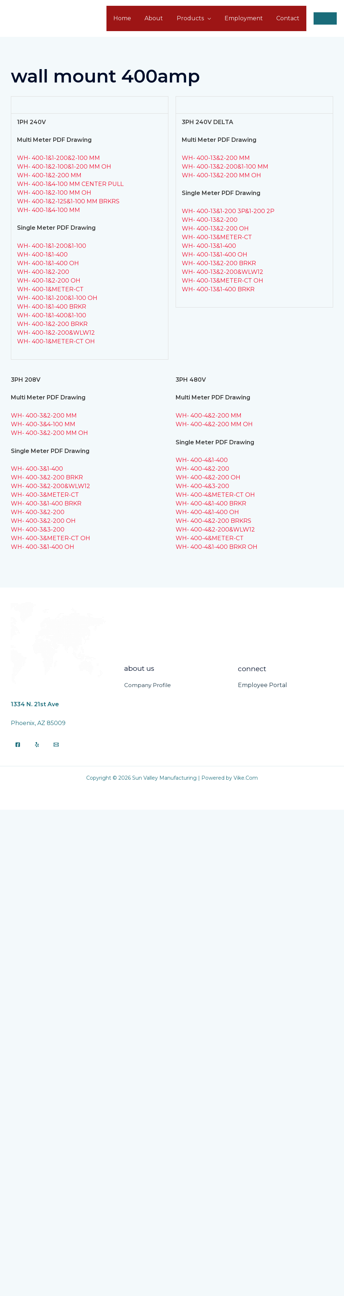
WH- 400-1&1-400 (42, 254)
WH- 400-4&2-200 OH (208, 477)
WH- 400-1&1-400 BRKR (51, 306)
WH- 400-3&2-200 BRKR (47, 477)
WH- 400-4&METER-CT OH (215, 494)
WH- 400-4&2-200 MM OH (214, 424)
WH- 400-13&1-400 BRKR (218, 289)
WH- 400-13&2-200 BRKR (219, 263)
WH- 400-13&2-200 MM (216, 157)
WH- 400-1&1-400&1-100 (51, 315)
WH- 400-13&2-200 (210, 219)
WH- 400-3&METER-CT (45, 494)
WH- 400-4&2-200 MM (209, 415)
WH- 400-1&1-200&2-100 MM (58, 157)
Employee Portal (262, 685)
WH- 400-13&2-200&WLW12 (222, 271)
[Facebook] (18, 744)
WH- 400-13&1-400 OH (214, 254)
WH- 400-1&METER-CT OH (56, 341)
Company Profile (147, 685)
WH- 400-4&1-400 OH (207, 512)
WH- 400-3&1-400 (37, 468)
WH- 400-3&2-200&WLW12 (50, 486)
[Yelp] (37, 744)
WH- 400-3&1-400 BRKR (46, 503)
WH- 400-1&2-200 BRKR (52, 324)
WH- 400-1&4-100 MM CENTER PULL (70, 184)
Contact (289, 18)
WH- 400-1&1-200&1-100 (51, 245)
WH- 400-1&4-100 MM (48, 210)
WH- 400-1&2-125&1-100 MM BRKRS (68, 201)
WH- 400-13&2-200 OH (215, 228)
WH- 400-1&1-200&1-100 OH (57, 298)
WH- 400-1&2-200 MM (49, 175)
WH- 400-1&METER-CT (50, 289)
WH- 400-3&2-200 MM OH (49, 432)
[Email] (56, 744)
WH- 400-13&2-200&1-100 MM (225, 166)
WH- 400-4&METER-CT (210, 538)
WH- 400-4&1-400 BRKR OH (216, 546)
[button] (325, 18)
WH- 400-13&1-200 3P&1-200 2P (228, 211)
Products (195, 18)
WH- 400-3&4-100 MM (43, 424)
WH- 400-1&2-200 (43, 271)
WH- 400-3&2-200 (37, 512)
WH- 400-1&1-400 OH (48, 263)
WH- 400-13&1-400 (209, 245)
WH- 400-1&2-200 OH (48, 280)
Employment (246, 18)
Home (131, 18)
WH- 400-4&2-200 (202, 468)
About (160, 18)
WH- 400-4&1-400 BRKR (211, 503)
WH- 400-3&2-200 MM (44, 415)
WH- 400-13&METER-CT (217, 237)
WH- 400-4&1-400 (202, 460)
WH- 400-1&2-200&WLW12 (56, 332)
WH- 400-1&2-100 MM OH (54, 192)
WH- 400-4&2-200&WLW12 (215, 529)
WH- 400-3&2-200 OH (43, 520)
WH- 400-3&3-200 (37, 529)
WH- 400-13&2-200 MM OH (221, 175)
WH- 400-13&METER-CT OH (222, 280)
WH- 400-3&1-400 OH (42, 546)
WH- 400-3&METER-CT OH (50, 538)
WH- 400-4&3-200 (202, 486)
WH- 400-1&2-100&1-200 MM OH (64, 166)
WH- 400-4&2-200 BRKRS (213, 520)
